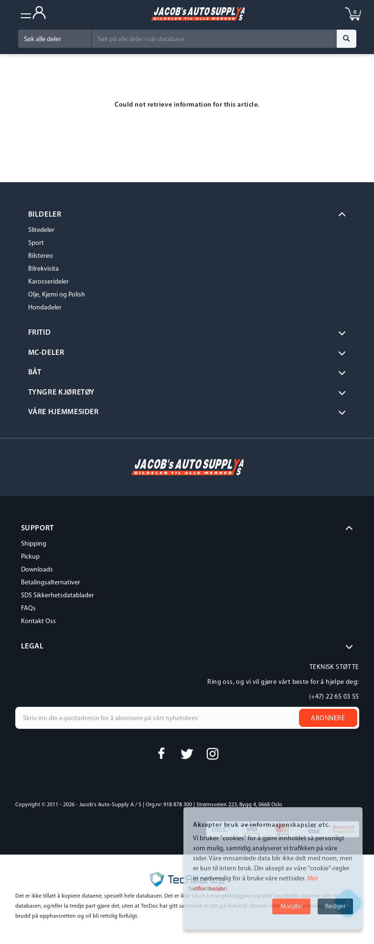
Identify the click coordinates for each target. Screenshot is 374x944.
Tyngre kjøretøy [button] (61, 392)
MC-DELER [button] (46, 353)
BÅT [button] (35, 372)
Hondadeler (45, 307)
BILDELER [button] (45, 215)
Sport (36, 243)
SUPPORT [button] (37, 528)
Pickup (30, 556)
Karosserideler (48, 281)
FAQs (28, 608)
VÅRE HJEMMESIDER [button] (63, 412)
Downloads (37, 569)
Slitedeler (41, 230)
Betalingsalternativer (50, 582)
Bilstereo (40, 256)
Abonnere (328, 718)
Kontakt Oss (38, 621)
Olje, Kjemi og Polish (56, 294)
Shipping (33, 544)
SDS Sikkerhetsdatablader (57, 595)
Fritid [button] (39, 333)
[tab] (187, 215)
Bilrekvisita (43, 269)
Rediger (335, 906)
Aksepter (291, 906)
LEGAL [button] (32, 646)
